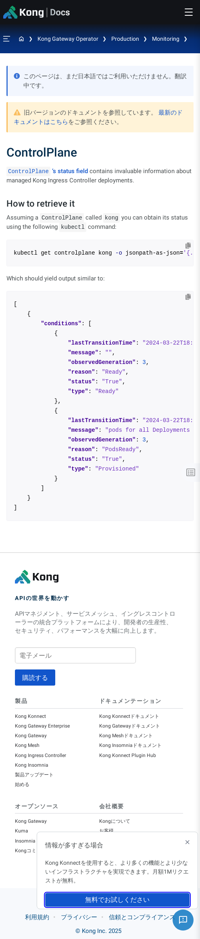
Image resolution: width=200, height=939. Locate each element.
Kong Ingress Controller (40, 755)
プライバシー (79, 917)
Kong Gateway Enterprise (42, 726)
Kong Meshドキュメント (126, 735)
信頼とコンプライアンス (142, 917)
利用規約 (37, 917)
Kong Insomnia (31, 765)
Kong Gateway (31, 735)
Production (125, 39)
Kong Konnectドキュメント (129, 716)
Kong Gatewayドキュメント (129, 726)
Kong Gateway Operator (68, 39)
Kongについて (114, 821)
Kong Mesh (27, 745)
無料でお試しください (117, 899)
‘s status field (47, 171)
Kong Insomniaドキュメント (130, 745)
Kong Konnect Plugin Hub (127, 755)
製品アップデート (34, 775)
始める (22, 784)
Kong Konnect (30, 716)
